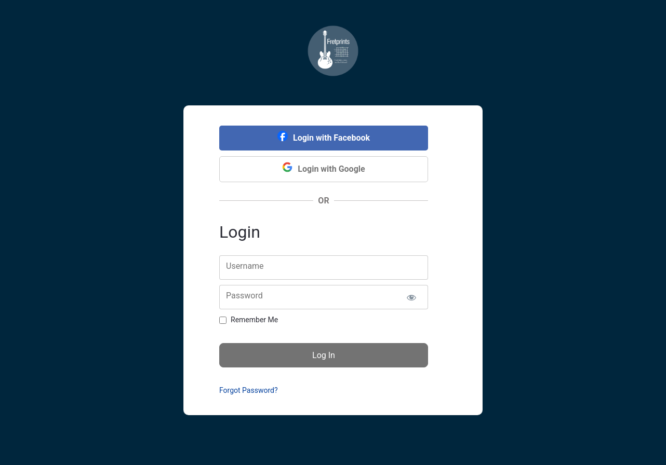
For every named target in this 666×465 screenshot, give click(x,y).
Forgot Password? (248, 390)
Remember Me (254, 320)
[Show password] (411, 297)
